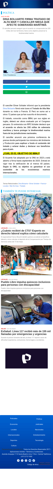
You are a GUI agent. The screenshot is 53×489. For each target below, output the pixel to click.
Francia (43, 184)
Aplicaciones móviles (17, 452)
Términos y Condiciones (34, 452)
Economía (14, 424)
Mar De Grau (14, 186)
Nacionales (39, 430)
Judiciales (39, 424)
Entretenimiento (39, 435)
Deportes (13, 440)
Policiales (13, 418)
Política (39, 419)
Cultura (13, 446)
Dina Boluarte (9, 108)
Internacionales (14, 435)
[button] (49, 4)
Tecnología (39, 440)
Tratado (22, 186)
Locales (5, 186)
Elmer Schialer (34, 184)
